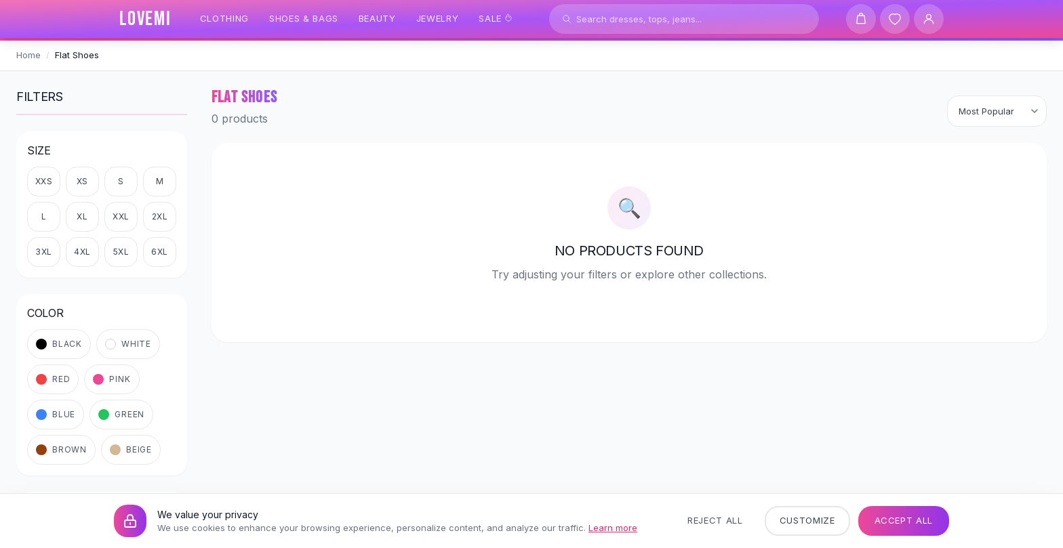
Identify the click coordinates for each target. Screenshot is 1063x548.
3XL (43, 252)
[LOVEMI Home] (145, 19)
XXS (44, 181)
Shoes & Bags (303, 18)
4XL (82, 252)
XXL (121, 216)
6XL (159, 252)
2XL (160, 216)
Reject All (715, 520)
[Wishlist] (895, 19)
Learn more (612, 527)
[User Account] (929, 19)
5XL (121, 252)
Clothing (224, 18)
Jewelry (437, 18)
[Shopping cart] (861, 19)
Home (28, 54)
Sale (496, 18)
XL (82, 216)
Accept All (904, 520)
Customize (807, 520)
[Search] (567, 19)
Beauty (377, 18)
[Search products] (684, 19)
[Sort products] (997, 111)
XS (82, 181)
